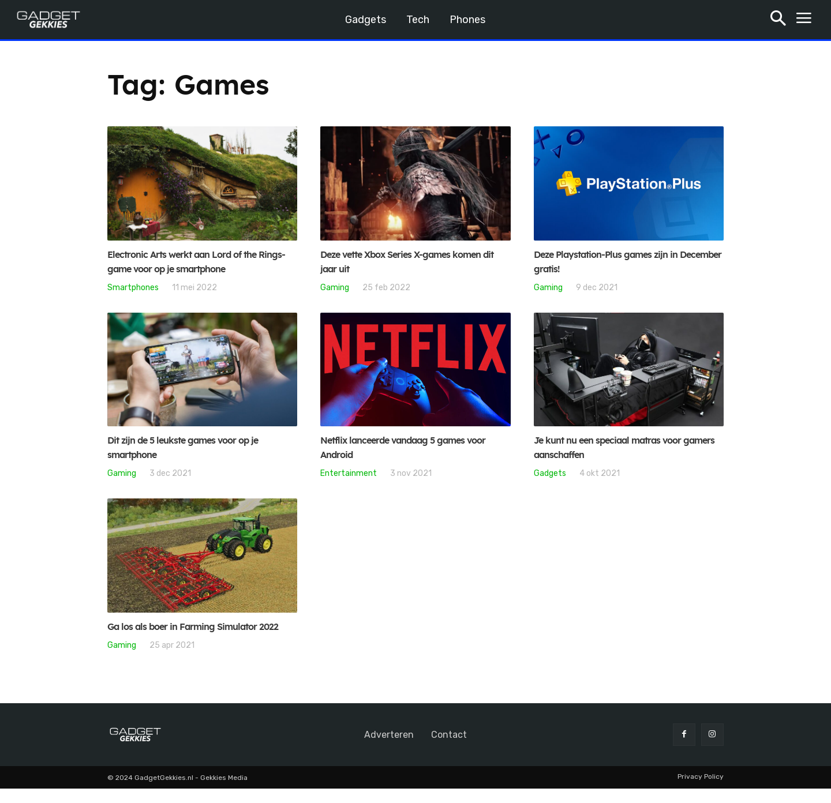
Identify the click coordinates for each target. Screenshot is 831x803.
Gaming (334, 287)
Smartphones (133, 287)
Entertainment (348, 473)
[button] (778, 20)
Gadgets (550, 473)
